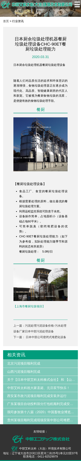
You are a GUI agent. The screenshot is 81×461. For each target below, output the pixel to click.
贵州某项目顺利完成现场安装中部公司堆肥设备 (41, 420)
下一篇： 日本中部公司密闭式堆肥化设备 (39, 337)
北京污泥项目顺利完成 (23, 363)
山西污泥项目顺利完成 (23, 371)
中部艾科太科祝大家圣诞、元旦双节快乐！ (38, 388)
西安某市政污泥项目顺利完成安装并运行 (37, 396)
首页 (6, 21)
